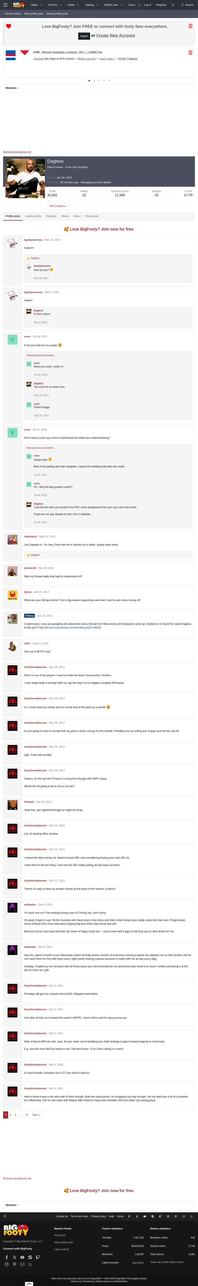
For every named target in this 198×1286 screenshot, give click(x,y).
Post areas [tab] (91, 216)
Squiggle (39, 58)
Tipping (89, 4)
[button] (41, 5)
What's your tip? (86, 58)
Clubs (71, 4)
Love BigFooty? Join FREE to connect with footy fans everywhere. (105, 26)
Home (120, 1216)
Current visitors (13, 13)
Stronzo (29, 801)
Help (111, 1216)
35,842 (52, 195)
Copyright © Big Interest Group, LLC (23, 1241)
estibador (30, 904)
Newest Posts (62, 1228)
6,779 (188, 195)
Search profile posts (57, 13)
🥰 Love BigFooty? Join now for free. (99, 229)
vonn (27, 336)
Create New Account (115, 35)
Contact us (62, 1216)
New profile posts (33, 13)
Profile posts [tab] (13, 216)
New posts (60, 1235)
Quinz (28, 591)
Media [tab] (64, 216)
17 (26, 1114)
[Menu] (5, 5)
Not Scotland (80, 167)
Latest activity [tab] (33, 216)
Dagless (38, 310)
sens (27, 643)
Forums (52, 4)
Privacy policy (98, 1216)
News (34, 4)
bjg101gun (138, 1262)
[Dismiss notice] (190, 26)
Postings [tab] (51, 216)
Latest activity (61, 1249)
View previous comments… (41, 355)
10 (156, 195)
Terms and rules (79, 1216)
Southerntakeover (35, 667)
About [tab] (77, 216)
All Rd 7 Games (127, 58)
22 (84, 195)
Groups (132, 4)
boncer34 (30, 568)
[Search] (187, 5)
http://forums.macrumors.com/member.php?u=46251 (70, 627)
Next (35, 1114)
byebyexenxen (33, 239)
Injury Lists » (107, 58)
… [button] (20, 1114)
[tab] (89, 81)
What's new (111, 4)
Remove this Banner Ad (17, 151)
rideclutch (30, 536)
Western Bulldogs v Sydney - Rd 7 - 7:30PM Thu (72, 52)
